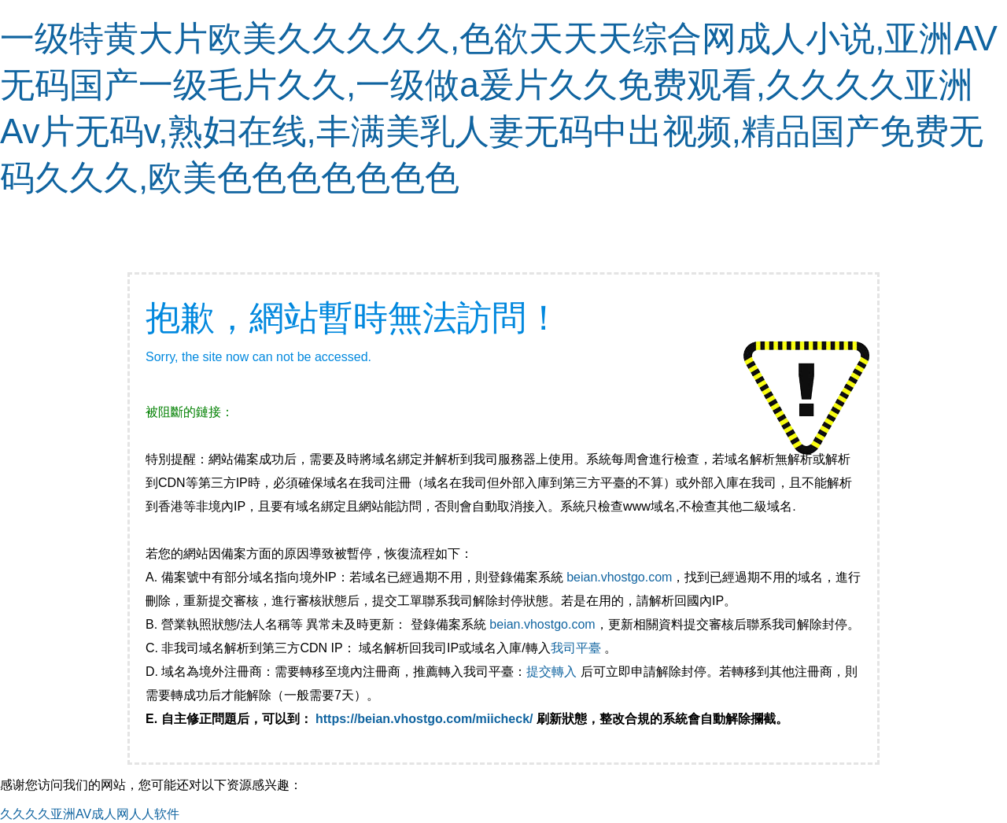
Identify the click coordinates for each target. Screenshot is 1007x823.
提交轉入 (551, 671)
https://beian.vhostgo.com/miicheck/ (424, 718)
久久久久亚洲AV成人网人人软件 (89, 814)
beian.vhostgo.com (619, 577)
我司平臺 (577, 648)
